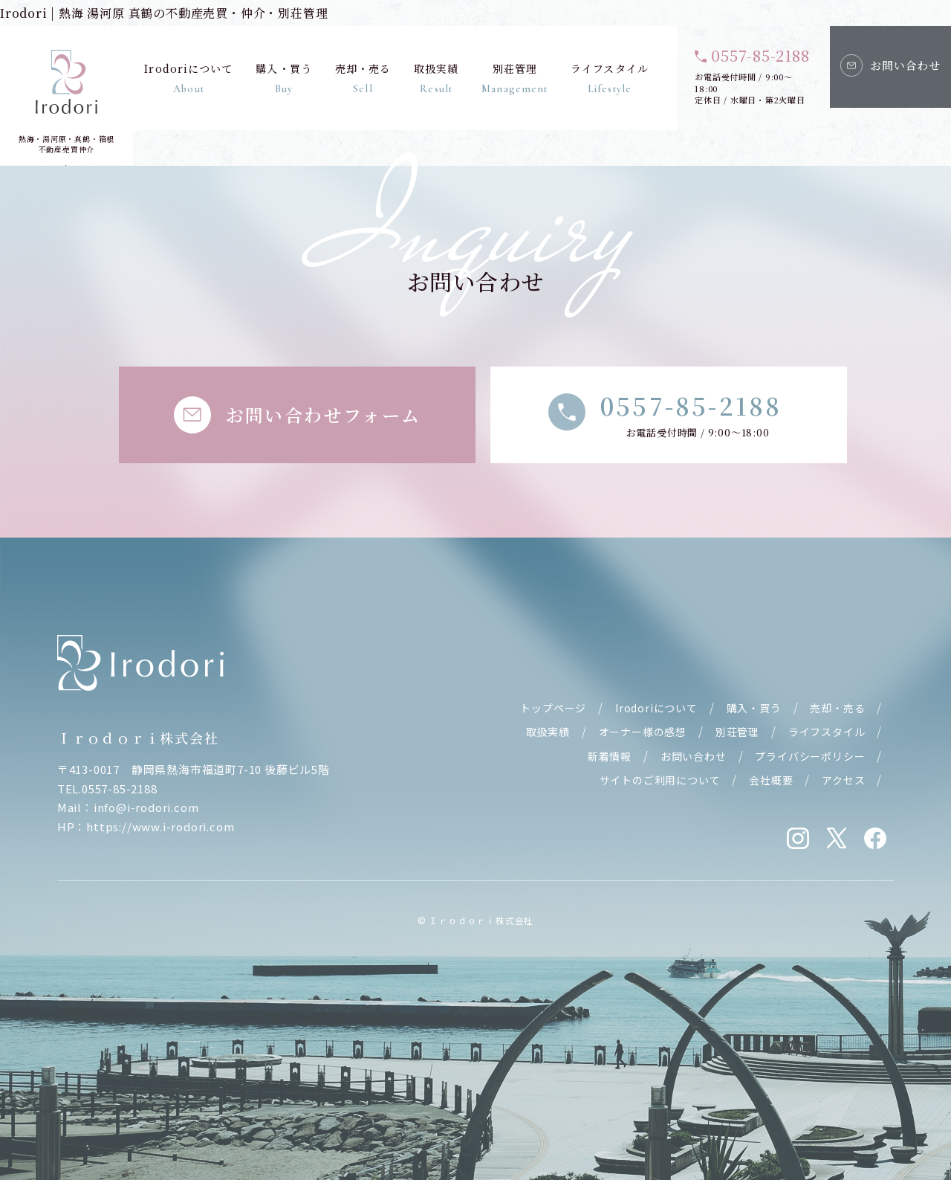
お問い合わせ (693, 756)
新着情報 (610, 756)
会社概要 (771, 780)
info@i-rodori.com (146, 807)
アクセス (843, 780)
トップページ (553, 707)
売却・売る (362, 78)
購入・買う (284, 78)
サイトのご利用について (660, 780)
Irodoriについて (188, 78)
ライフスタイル (610, 78)
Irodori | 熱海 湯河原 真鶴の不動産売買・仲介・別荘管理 (164, 13)
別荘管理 (514, 78)
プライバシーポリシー (810, 756)
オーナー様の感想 (643, 731)
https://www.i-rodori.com (160, 826)
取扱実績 (435, 78)
